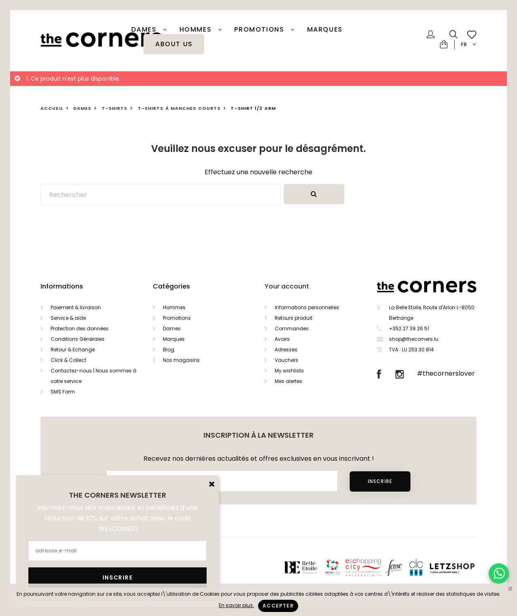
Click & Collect (68, 360)
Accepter (278, 605)
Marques (325, 29)
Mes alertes (288, 381)
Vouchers (286, 360)
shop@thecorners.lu (413, 339)
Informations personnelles (307, 307)
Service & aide (68, 317)
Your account (287, 286)
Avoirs (282, 339)
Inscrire (380, 481)
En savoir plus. (236, 605)
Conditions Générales (78, 339)
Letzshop (462, 567)
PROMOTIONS (260, 29)
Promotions (177, 317)
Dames (145, 29)
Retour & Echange (73, 349)
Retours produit (293, 317)
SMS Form (63, 391)
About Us (174, 44)
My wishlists (289, 370)
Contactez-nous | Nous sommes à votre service (94, 376)
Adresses (286, 349)
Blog (168, 349)
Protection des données (80, 328)
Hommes (196, 29)
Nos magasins (181, 360)
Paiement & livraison (76, 307)
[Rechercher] (161, 194)
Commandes (292, 328)
